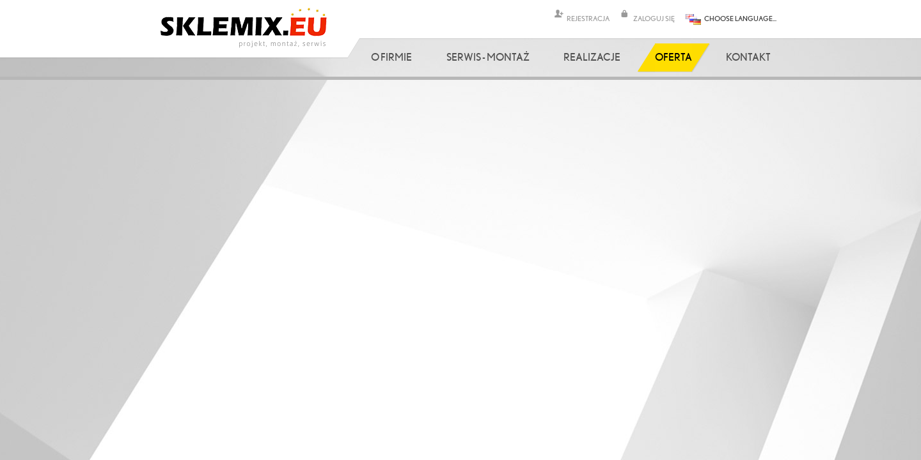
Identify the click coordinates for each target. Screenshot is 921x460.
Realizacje (591, 57)
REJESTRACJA (588, 18)
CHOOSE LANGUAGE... (740, 18)
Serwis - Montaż (488, 57)
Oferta (673, 57)
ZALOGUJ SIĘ (654, 18)
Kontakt (748, 57)
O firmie (391, 57)
